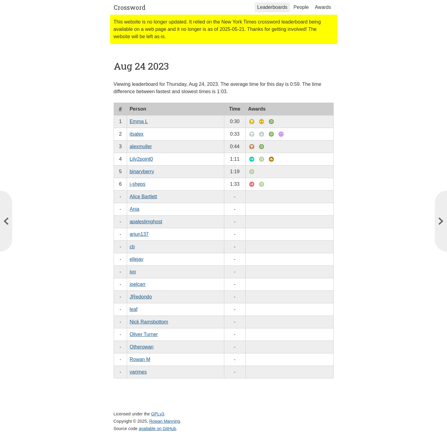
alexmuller (141, 146)
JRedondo (141, 296)
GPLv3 (157, 413)
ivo (133, 271)
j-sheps (137, 184)
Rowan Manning (164, 421)
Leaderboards (272, 7)
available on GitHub (157, 428)
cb (132, 246)
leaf (133, 309)
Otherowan (141, 346)
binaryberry (142, 171)
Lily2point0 (141, 159)
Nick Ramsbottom (149, 321)
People (301, 7)
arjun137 (139, 234)
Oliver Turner (144, 334)
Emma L (139, 121)
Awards (323, 7)
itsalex (136, 134)
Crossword (129, 7)
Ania (134, 209)
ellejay (136, 259)
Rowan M (140, 359)
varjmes (138, 371)
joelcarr (137, 284)
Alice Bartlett (143, 196)
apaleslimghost (146, 221)
